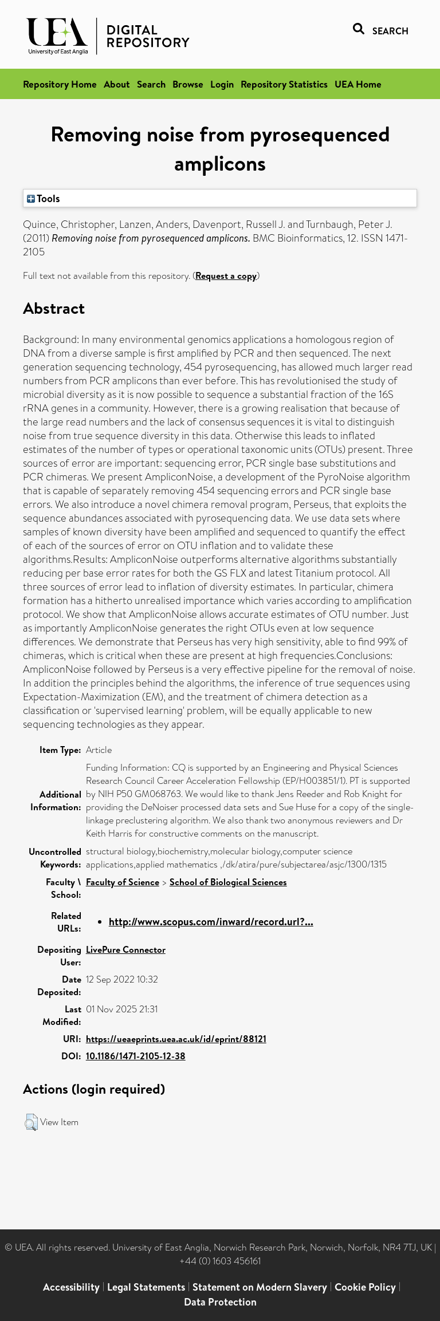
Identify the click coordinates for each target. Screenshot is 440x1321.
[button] (31, 1122)
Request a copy (226, 275)
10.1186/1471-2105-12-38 (136, 1056)
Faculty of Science (122, 882)
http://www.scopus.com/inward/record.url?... (211, 921)
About (117, 83)
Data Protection (220, 1302)
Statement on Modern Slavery (259, 1287)
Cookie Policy (365, 1287)
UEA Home (358, 83)
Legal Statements (146, 1287)
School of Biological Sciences (228, 882)
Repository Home (60, 83)
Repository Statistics (284, 83)
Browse (187, 83)
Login (222, 83)
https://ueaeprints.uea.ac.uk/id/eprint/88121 (176, 1038)
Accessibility (71, 1287)
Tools (43, 198)
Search (151, 83)
